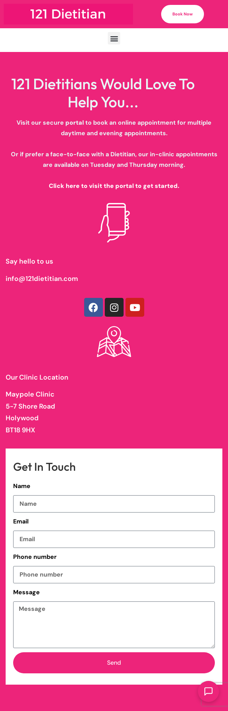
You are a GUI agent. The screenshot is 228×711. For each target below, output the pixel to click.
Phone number (35, 557)
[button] (114, 38)
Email (21, 521)
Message (26, 592)
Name (21, 486)
